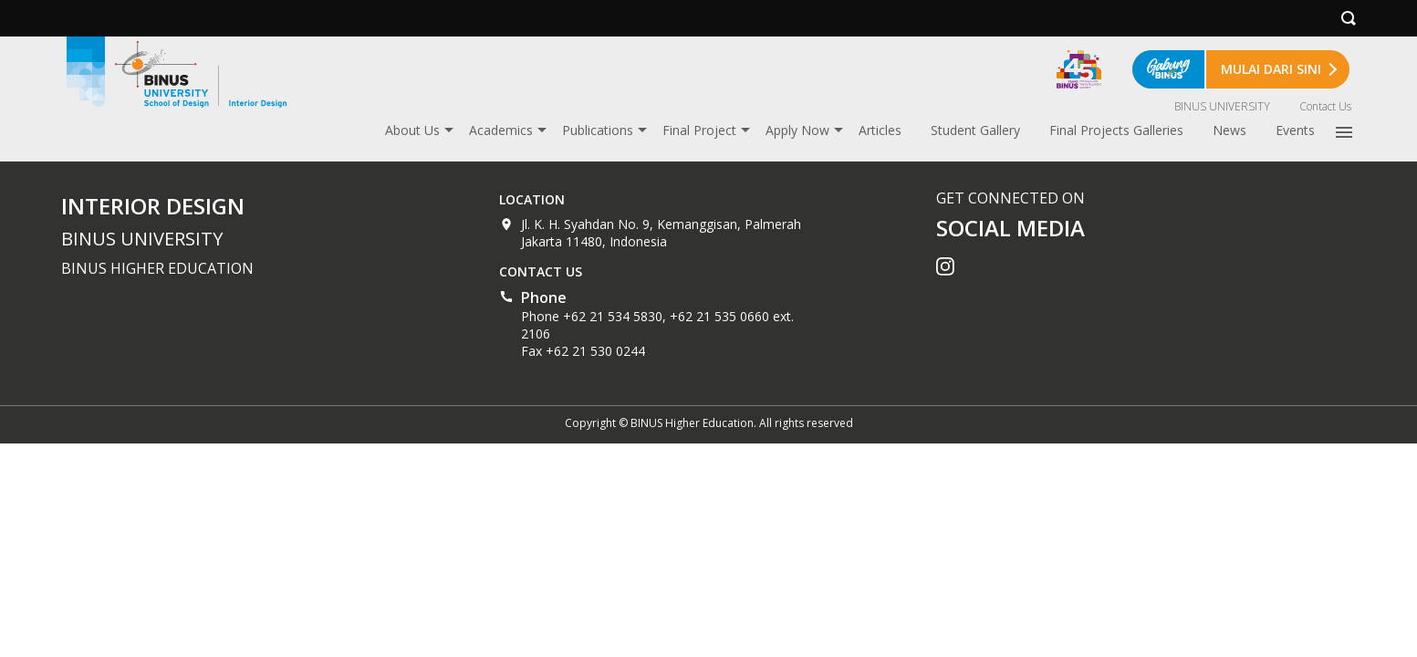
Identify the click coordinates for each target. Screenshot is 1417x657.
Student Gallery (975, 130)
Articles (880, 130)
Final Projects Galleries (1116, 130)
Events (1295, 130)
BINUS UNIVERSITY (1222, 106)
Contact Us (1325, 106)
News (1229, 130)
